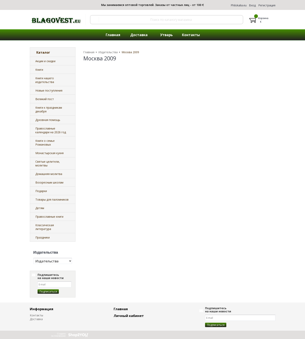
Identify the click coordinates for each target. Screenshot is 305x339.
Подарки (41, 191)
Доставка (36, 319)
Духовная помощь (47, 120)
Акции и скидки (45, 61)
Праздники (42, 237)
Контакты (36, 315)
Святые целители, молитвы (47, 163)
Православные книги (49, 216)
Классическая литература (44, 227)
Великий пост (44, 99)
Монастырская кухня (49, 153)
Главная (121, 309)
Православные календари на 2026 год (50, 130)
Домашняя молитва (48, 174)
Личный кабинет (129, 315)
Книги (39, 69)
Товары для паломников (52, 199)
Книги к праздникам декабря (48, 109)
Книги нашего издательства (44, 80)
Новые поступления (48, 90)
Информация (41, 309)
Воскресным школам (49, 182)
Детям (39, 208)
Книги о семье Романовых (45, 142)
